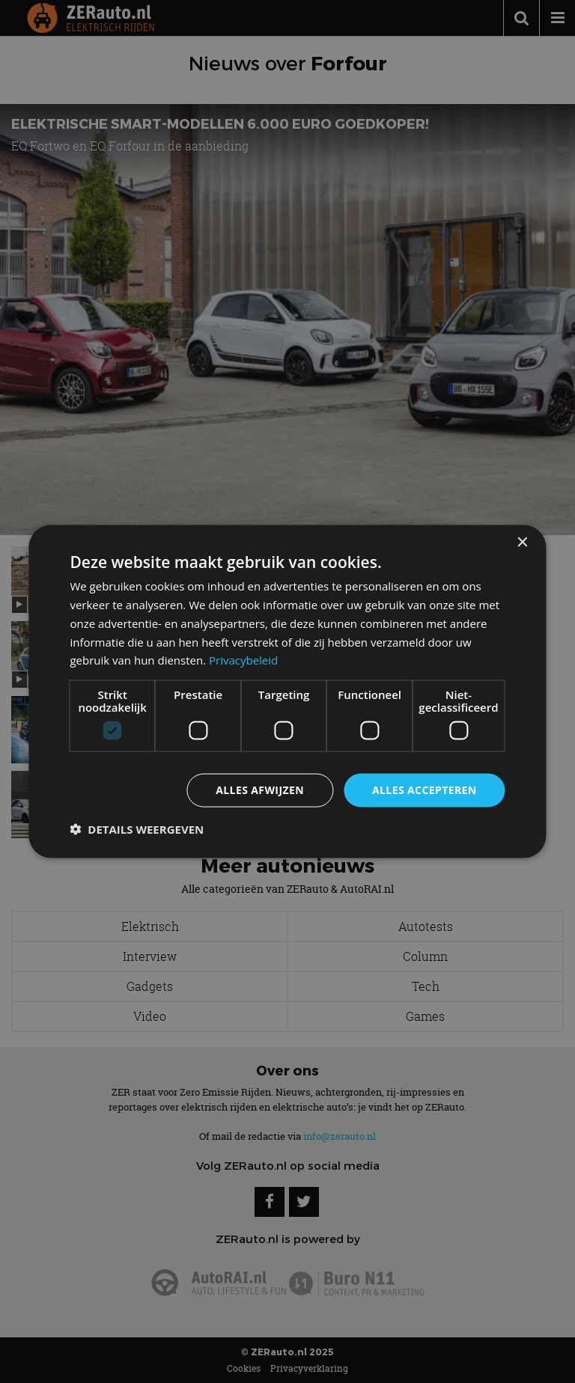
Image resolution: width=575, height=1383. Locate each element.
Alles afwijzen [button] (260, 790)
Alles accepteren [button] (424, 790)
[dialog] (287, 691)
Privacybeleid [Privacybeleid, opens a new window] (243, 660)
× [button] (522, 543)
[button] (137, 828)
